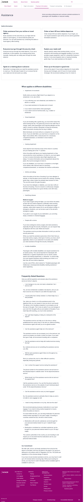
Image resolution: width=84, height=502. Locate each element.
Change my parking (21, 480)
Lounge (32, 478)
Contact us (19, 474)
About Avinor (24, 2)
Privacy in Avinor (48, 491)
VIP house (32, 480)
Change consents (36, 500)
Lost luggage (19, 476)
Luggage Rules (47, 479)
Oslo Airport (6, 6)
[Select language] (71, 1)
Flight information (29, 6)
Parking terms (47, 488)
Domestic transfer (20, 482)
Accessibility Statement (65, 500)
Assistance (46, 477)
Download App (50, 500)
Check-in (46, 482)
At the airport (68, 6)
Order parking (19, 478)
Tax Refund (33, 485)
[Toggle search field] (76, 1)
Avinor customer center (20, 485)
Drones (45, 486)
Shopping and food (35, 476)
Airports (16, 2)
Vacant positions (48, 475)
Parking (32, 474)
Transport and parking (56, 6)
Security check (47, 484)
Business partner (35, 2)
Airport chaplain (34, 482)
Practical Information (42, 6)
